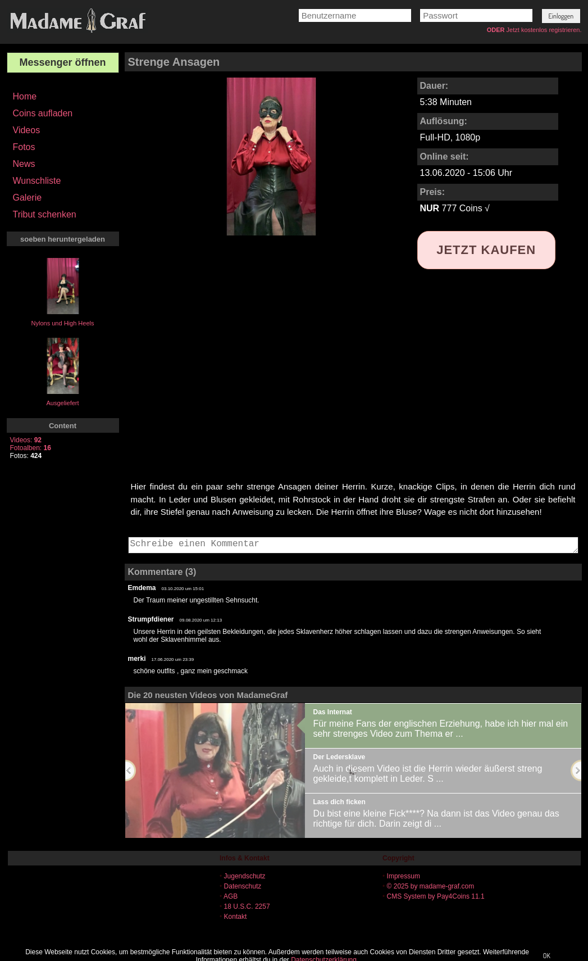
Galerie (27, 197)
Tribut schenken (44, 214)
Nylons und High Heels (62, 323)
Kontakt (235, 917)
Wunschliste (37, 180)
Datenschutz (243, 886)
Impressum (403, 876)
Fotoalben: (30, 448)
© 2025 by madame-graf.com (431, 886)
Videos (26, 130)
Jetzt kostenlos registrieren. (544, 29)
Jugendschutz (245, 876)
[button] (561, 16)
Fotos (24, 147)
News (24, 164)
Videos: (26, 440)
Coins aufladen (43, 113)
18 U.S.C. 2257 (247, 906)
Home (25, 96)
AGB (231, 896)
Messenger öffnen (62, 62)
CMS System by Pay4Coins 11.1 (436, 896)
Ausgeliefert (62, 403)
